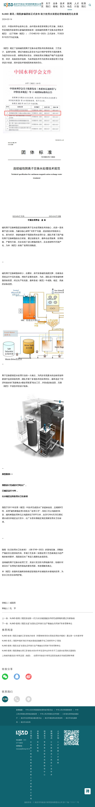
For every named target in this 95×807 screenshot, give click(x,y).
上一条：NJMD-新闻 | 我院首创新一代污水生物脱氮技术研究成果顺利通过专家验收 (38, 618)
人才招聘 (58, 758)
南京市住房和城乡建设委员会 (31, 718)
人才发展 (58, 746)
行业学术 (51, 770)
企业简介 (31, 746)
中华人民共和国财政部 (64, 710)
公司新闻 (51, 746)
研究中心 (44, 770)
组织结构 (31, 758)
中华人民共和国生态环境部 (49, 714)
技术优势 (44, 758)
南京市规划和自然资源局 (53, 718)
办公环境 (31, 794)
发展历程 (31, 770)
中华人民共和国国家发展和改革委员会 (39, 710)
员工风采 (51, 758)
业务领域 (37, 746)
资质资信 (44, 746)
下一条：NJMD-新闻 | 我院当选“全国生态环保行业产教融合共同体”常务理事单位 (37, 623)
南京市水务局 (25, 722)
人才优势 (31, 782)
